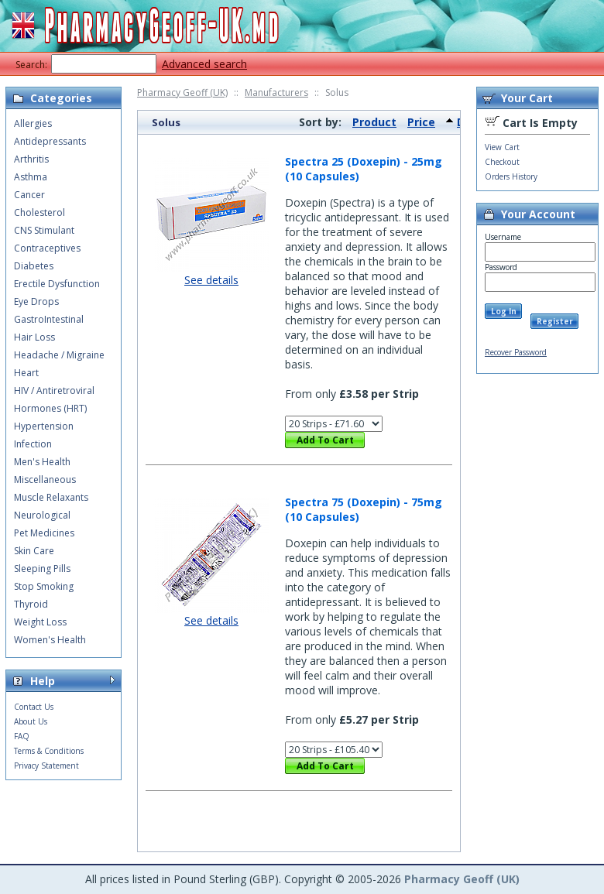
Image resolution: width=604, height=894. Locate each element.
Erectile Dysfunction (57, 283)
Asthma (30, 176)
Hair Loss (34, 337)
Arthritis (31, 159)
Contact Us (33, 706)
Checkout (502, 161)
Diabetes (33, 265)
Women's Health (50, 639)
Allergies (33, 123)
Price (421, 122)
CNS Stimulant (44, 230)
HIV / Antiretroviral (54, 390)
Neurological (42, 515)
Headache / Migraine (59, 354)
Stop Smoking (44, 586)
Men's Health (42, 461)
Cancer (29, 194)
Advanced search (204, 64)
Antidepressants (50, 141)
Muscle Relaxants (51, 497)
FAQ (21, 736)
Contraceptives (47, 248)
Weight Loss (40, 622)
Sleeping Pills (42, 568)
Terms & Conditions (49, 750)
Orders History (511, 176)
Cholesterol (39, 212)
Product (374, 122)
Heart (26, 372)
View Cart (502, 147)
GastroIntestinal (49, 319)
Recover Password (516, 352)
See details (211, 279)
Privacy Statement (46, 765)
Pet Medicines (44, 532)
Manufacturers (276, 92)
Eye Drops (36, 301)
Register (555, 321)
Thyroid (31, 604)
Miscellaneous (45, 479)
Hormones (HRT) (50, 408)
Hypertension (44, 426)
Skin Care (34, 550)
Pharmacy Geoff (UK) (182, 92)
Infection (33, 443)
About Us (30, 721)
